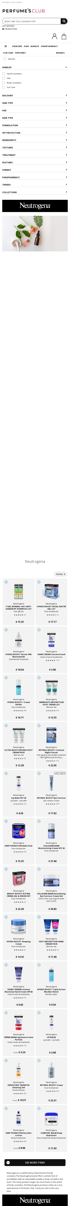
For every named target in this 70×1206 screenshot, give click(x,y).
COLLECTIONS (34, 192)
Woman (9, 59)
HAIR (26, 46)
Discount (34, 95)
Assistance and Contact (12, 2)
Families (34, 67)
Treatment (34, 155)
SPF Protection (34, 132)
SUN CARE (8, 52)
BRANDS (60, 52)
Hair (6, 78)
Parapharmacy (34, 177)
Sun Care (8, 87)
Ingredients (34, 140)
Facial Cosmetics (12, 73)
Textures (34, 147)
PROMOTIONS (9, 29)
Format (34, 169)
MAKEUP (35, 46)
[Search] (64, 21)
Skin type (34, 103)
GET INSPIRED (8, 26)
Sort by (60, 574)
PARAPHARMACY (49, 46)
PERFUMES (20, 52)
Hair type (34, 117)
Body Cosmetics (11, 82)
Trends (34, 184)
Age (34, 110)
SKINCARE (17, 46)
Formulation (34, 125)
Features (34, 162)
